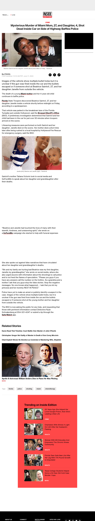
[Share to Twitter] (54, 75)
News (5, 15)
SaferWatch (7, 314)
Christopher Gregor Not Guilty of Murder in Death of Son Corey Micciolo (30, 335)
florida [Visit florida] (11, 389)
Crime (47, 22)
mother (29, 93)
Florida (5, 100)
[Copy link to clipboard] (59, 75)
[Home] (47, 15)
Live (13, 15)
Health (47, 434)
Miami (23, 93)
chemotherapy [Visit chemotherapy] (50, 389)
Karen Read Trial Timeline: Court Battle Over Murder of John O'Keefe (29, 331)
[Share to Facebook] (50, 75)
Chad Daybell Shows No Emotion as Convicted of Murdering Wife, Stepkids (31, 340)
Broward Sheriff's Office (48, 113)
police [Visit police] (20, 389)
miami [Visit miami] (39, 389)
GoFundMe (8, 233)
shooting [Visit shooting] (29, 389)
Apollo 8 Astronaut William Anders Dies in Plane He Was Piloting (30, 378)
